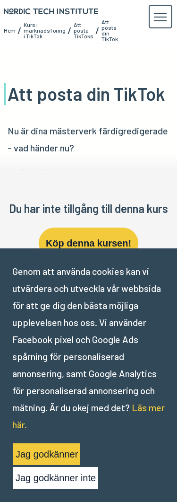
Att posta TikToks (83, 30)
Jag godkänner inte (56, 478)
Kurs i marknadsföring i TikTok (45, 30)
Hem (10, 30)
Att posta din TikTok (109, 30)
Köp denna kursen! (88, 243)
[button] (160, 17)
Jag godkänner (47, 454)
